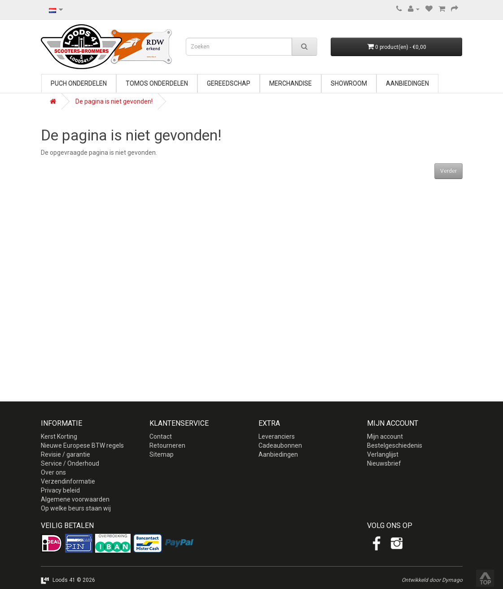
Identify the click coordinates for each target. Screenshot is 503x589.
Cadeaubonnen (280, 445)
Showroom (349, 83)
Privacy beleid (60, 490)
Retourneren (167, 445)
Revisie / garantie (65, 454)
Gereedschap (228, 83)
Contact (160, 436)
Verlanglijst (382, 454)
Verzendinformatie (68, 481)
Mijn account (385, 436)
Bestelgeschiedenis (394, 445)
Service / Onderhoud (70, 463)
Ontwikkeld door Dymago (432, 580)
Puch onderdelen (79, 83)
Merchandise (290, 83)
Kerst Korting (59, 436)
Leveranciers (276, 436)
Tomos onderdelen (157, 83)
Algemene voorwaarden (75, 499)
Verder (448, 171)
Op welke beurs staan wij (76, 508)
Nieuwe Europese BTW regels (82, 445)
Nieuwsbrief (384, 463)
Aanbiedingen (407, 83)
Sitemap (161, 454)
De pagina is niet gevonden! (114, 101)
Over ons (53, 472)
